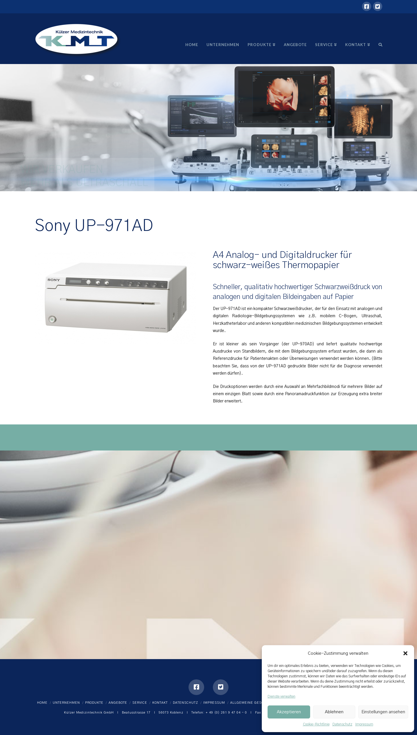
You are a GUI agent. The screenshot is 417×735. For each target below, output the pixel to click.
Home (42, 702)
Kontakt (160, 702)
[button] (405, 653)
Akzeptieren (289, 712)
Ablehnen (334, 712)
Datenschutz (342, 724)
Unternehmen (66, 702)
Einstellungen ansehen (383, 712)
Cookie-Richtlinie (316, 724)
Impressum (364, 724)
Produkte (94, 702)
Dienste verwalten (281, 696)
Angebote (118, 702)
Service (139, 702)
